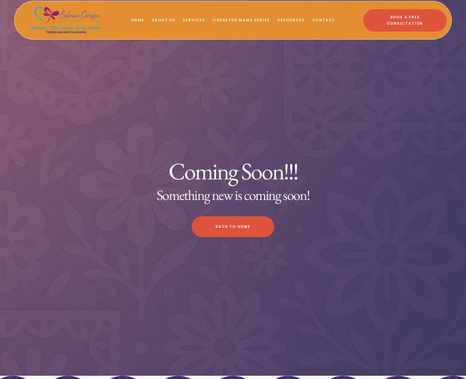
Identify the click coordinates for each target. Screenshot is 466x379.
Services (194, 20)
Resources (291, 20)
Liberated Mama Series (241, 20)
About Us (163, 20)
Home (137, 20)
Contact (323, 20)
